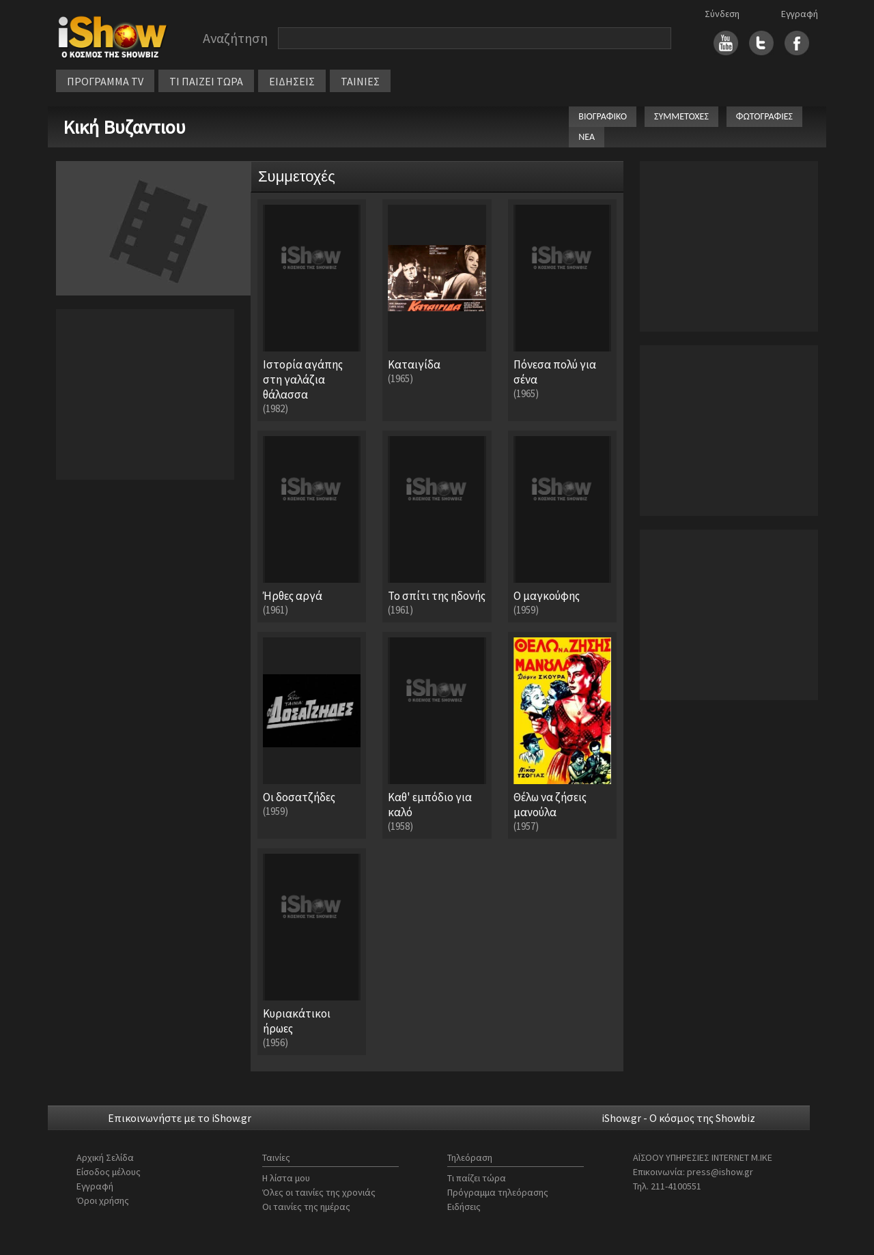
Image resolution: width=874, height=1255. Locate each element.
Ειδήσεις (464, 1206)
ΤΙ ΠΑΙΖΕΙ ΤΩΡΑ (206, 81)
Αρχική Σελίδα (105, 1157)
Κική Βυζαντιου (124, 127)
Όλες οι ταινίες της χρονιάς (319, 1192)
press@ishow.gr (720, 1172)
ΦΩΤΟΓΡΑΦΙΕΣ (764, 116)
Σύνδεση (722, 14)
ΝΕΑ (586, 137)
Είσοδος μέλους (108, 1172)
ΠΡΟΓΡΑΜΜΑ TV (105, 81)
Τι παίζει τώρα (476, 1178)
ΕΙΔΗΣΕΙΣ (292, 81)
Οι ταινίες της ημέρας (306, 1206)
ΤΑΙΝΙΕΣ (360, 81)
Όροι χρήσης (102, 1200)
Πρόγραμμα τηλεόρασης (497, 1192)
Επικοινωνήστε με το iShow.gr (179, 1118)
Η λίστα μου (286, 1178)
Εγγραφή (799, 14)
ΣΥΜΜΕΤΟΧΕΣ (681, 116)
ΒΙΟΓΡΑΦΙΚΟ (602, 116)
